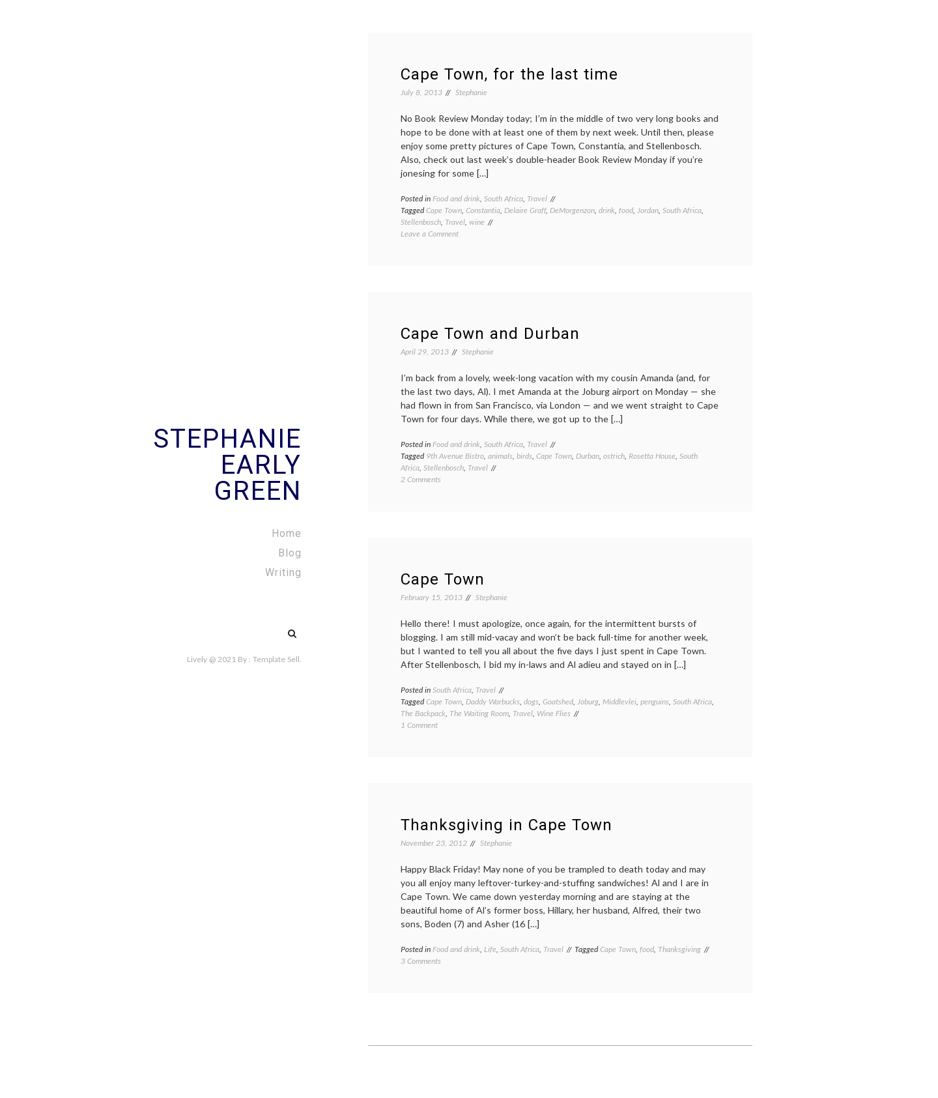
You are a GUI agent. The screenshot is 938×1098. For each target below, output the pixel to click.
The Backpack (423, 713)
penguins (654, 701)
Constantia (483, 210)
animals (500, 456)
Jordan (648, 210)
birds (524, 456)
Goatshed (558, 701)
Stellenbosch (421, 222)
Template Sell (276, 659)
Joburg (588, 701)
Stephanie (471, 92)
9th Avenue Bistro (455, 456)
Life (490, 949)
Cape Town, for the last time (509, 74)
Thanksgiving (679, 949)
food (626, 210)
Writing (283, 572)
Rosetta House (652, 456)
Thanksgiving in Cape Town (506, 825)
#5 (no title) (264, 627)
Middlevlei (619, 701)
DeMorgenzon (572, 210)
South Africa (503, 198)
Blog (290, 553)
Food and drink (456, 198)
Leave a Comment (430, 233)
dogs (531, 701)
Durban (587, 456)
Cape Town (444, 210)
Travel (537, 198)
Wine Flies (554, 713)
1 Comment (419, 725)
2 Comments (421, 479)
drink (607, 210)
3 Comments (421, 961)
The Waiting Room (479, 713)
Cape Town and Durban (490, 334)
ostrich (614, 456)
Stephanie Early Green (227, 465)
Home (287, 533)
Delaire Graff (525, 210)
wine (477, 222)
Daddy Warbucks (493, 701)
